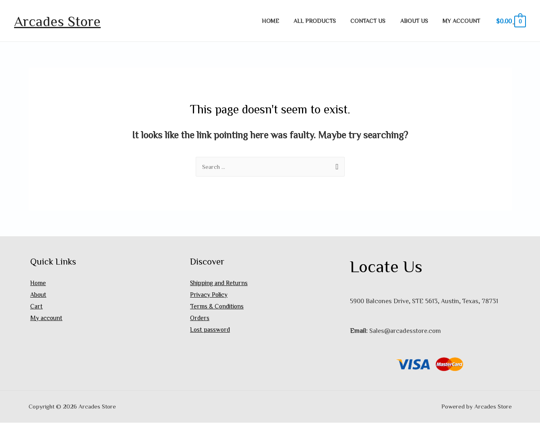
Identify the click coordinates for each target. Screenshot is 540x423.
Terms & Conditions (218, 307)
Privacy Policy (210, 295)
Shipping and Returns (220, 283)
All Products (325, 21)
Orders (200, 319)
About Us (418, 21)
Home (284, 21)
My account (463, 21)
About (38, 295)
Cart (36, 307)
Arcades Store (57, 21)
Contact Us (375, 21)
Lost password (211, 331)
